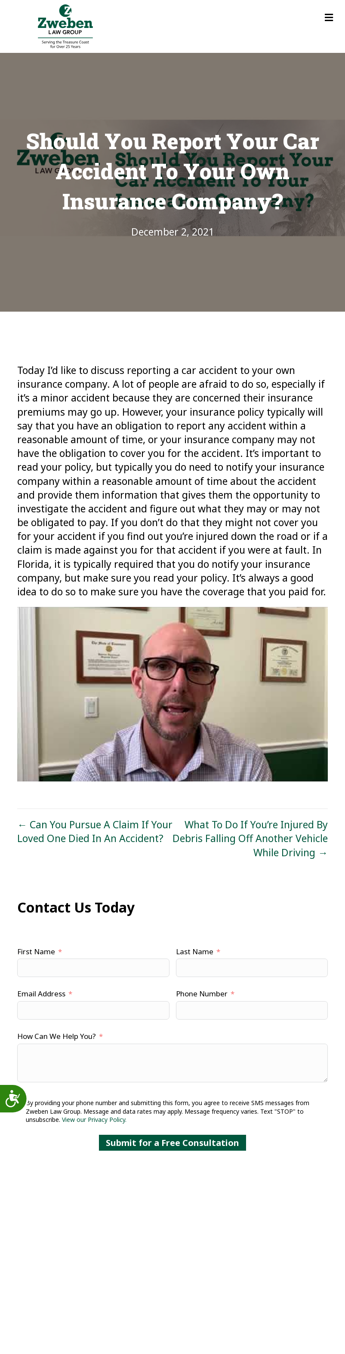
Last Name (194, 951)
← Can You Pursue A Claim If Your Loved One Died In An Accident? (94, 831)
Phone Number (202, 994)
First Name (36, 951)
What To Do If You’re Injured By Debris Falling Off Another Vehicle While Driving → (250, 838)
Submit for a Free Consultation (172, 1143)
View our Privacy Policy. (94, 1119)
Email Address (41, 994)
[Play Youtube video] (172, 694)
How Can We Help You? (56, 1036)
